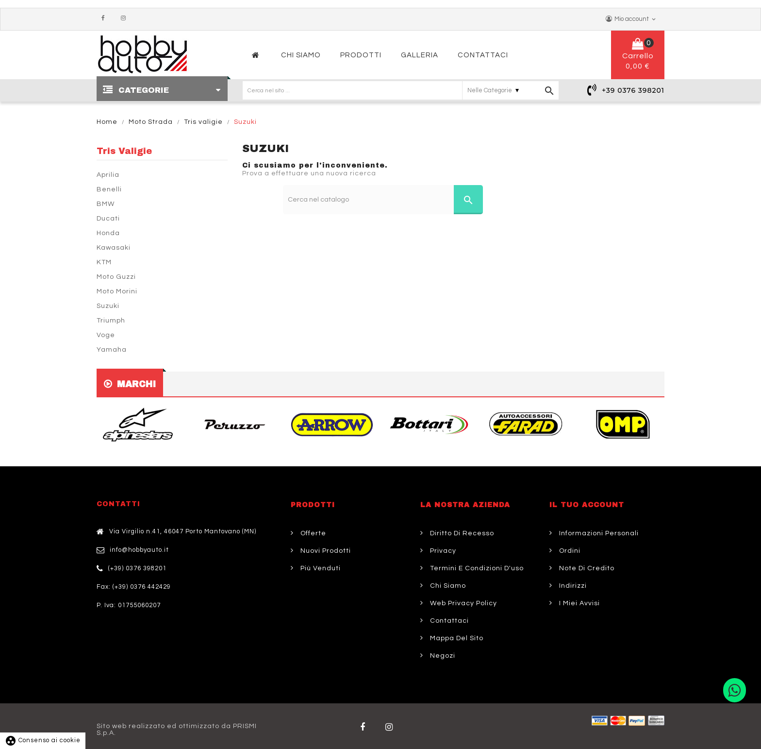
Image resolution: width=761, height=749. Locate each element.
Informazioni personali (598, 533)
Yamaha (112, 349)
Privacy (442, 550)
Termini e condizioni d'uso (476, 568)
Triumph (111, 320)
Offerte (312, 533)
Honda (108, 233)
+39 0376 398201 (633, 90)
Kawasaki (114, 247)
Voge (106, 335)
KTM (104, 262)
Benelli (109, 189)
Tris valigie (124, 151)
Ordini (568, 550)
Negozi (441, 655)
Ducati (108, 218)
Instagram (126, 18)
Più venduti (319, 568)
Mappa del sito (455, 638)
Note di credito (585, 568)
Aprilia (108, 174)
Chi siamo (447, 585)
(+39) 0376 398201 (137, 568)
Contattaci (448, 620)
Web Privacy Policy (462, 603)
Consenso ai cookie (43, 740)
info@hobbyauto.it (139, 549)
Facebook (105, 18)
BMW (106, 204)
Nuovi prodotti (324, 550)
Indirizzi (572, 585)
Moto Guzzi (116, 276)
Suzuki (108, 306)
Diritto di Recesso (461, 533)
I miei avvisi (578, 603)
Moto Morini (117, 291)
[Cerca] (383, 199)
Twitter (391, 727)
